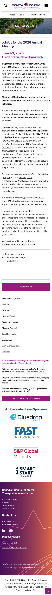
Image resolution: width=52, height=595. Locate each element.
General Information (10, 322)
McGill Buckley (40, 587)
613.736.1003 (9, 521)
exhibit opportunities (28, 214)
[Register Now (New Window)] (26, 287)
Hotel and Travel (8, 316)
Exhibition (6, 352)
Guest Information (9, 334)
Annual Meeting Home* (11, 298)
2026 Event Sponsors (11, 346)
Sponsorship (7, 340)
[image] (26, 417)
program (6, 177)
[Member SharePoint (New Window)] (36, 14)
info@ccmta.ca (12, 524)
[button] (5, 5)
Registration (7, 304)
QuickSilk (31, 590)
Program (5, 310)
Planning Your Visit (9, 328)
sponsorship (10, 214)
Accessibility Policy (14, 587)
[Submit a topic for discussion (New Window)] (26, 398)
